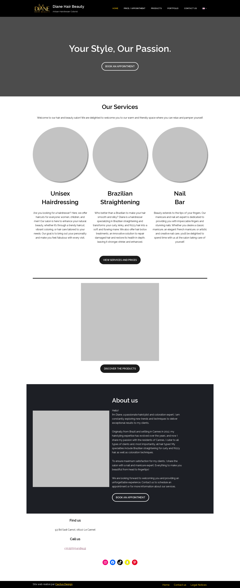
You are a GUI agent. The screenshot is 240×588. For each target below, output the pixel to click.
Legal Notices (199, 584)
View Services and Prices (120, 260)
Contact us (190, 8)
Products (155, 8)
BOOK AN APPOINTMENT (120, 66)
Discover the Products (120, 368)
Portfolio (172, 8)
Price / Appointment (134, 8)
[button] (206, 8)
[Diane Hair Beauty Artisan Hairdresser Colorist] (58, 8)
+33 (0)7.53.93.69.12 (75, 547)
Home (114, 8)
